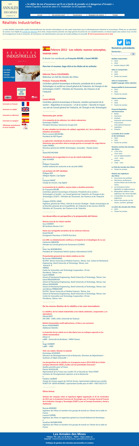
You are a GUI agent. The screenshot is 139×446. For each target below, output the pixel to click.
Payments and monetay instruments (123, 121)
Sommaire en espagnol (10, 121)
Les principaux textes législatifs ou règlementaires (124, 188)
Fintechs (117, 129)
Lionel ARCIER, (49, 99)
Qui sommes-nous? (58, 15)
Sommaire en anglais (10, 109)
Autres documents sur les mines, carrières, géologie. (124, 201)
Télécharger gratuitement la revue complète (11, 126)
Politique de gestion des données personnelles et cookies (70, 443)
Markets (117, 118)
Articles (117, 160)
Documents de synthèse (123, 178)
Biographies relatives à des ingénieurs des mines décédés (125, 192)
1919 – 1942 (118, 158)
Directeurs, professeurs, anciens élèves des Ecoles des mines (125, 182)
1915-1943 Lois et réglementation (122, 154)
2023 (116, 61)
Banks (116, 114)
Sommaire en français (10, 104)
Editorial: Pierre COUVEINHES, (56, 74)
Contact (115, 15)
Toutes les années (120, 76)
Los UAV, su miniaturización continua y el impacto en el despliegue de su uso (74, 240)
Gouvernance (77, 15)
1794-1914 (118, 151)
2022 (116, 63)
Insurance (118, 116)
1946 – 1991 (118, 163)
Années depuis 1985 (121, 65)
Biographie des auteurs (96, 15)
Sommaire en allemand (11, 115)
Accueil (39, 15)
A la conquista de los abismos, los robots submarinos (64, 120)
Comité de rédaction (29, 32)
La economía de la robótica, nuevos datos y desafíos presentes (68, 187)
